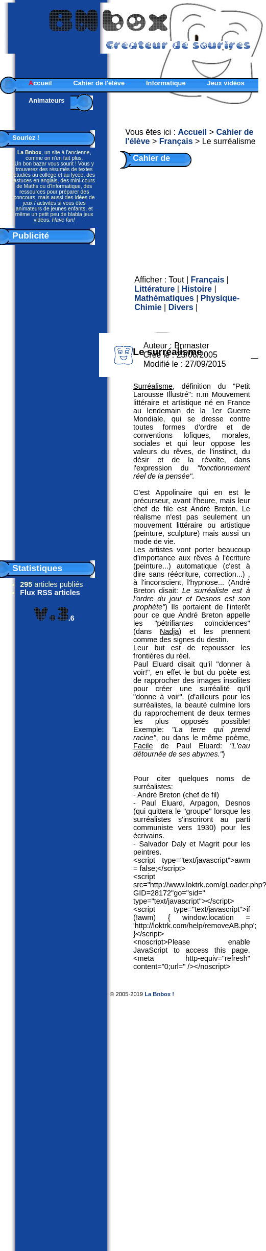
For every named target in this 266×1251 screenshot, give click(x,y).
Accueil (192, 132)
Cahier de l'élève (99, 83)
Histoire (196, 289)
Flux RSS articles (50, 592)
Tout (176, 279)
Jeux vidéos (226, 83)
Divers (181, 307)
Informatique (166, 83)
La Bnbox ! (159, 994)
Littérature (154, 289)
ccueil (40, 83)
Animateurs (46, 100)
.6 (54, 618)
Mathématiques (164, 298)
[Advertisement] (54, 400)
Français (176, 141)
